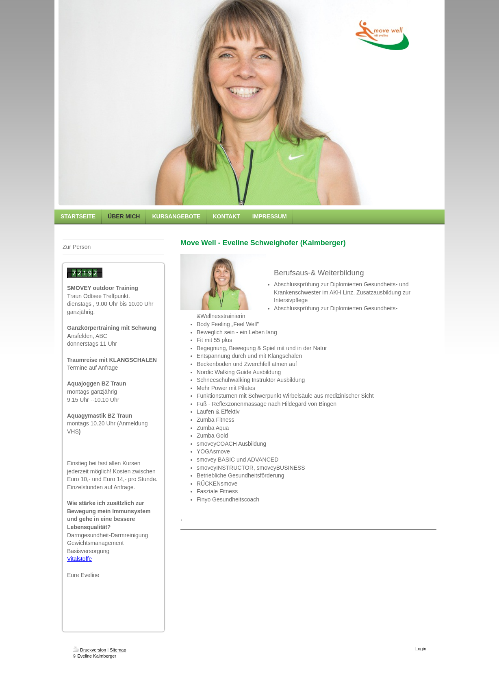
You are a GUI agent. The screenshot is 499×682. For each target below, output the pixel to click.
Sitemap (118, 649)
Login (420, 648)
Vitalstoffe (79, 559)
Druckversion (89, 649)
